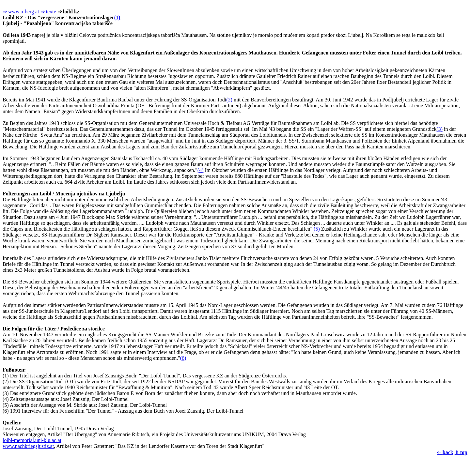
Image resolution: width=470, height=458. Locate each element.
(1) (117, 17)
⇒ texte (48, 11)
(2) (229, 99)
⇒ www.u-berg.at (21, 11)
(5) (317, 229)
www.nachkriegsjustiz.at (28, 446)
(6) (183, 358)
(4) (200, 170)
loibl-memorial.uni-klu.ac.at (32, 440)
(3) (439, 129)
